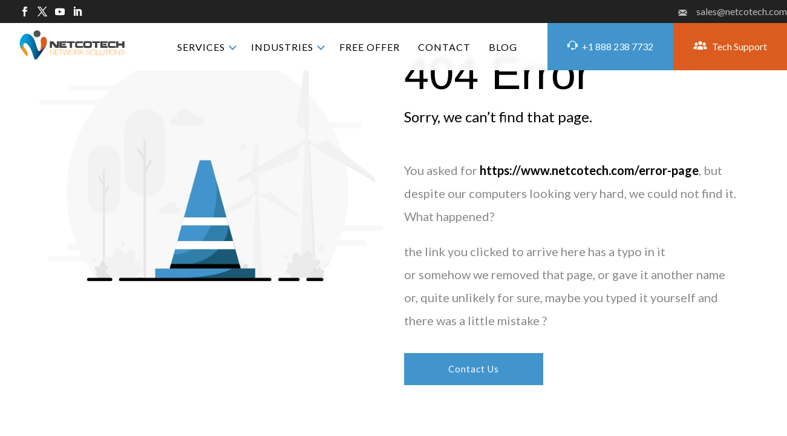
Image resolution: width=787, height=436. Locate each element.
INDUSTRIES (282, 47)
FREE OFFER (369, 47)
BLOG (503, 47)
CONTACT (444, 47)
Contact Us (474, 368)
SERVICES (201, 47)
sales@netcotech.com (732, 11)
